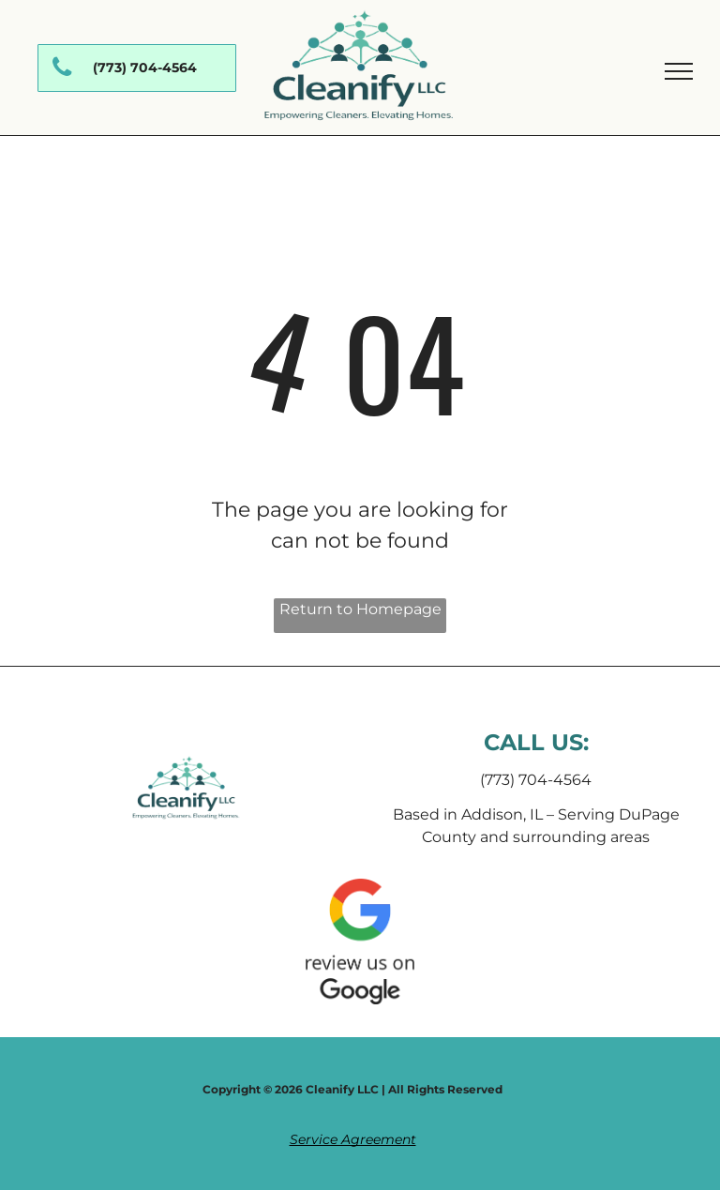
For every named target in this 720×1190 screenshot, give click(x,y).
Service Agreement (353, 1139)
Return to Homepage (360, 609)
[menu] (678, 71)
